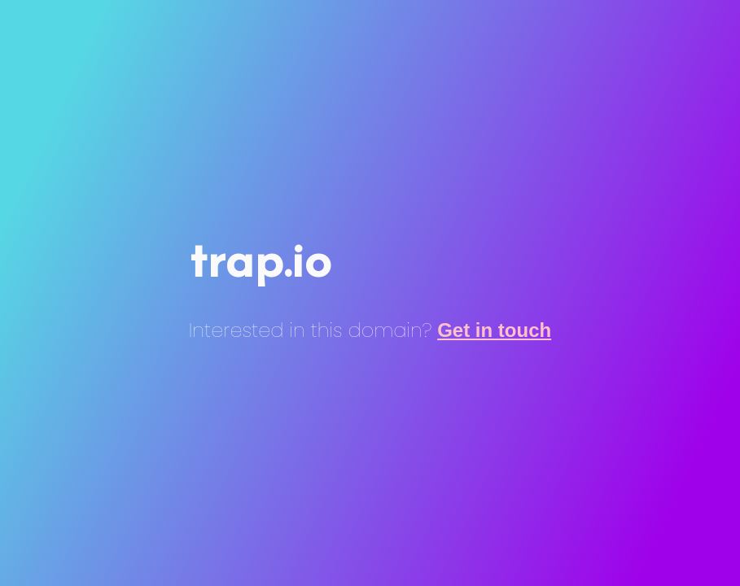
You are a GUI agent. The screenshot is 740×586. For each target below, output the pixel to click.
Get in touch (494, 330)
